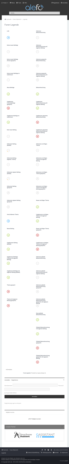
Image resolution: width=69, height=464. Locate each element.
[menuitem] (12, 3)
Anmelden (7, 380)
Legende (3, 453)
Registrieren (14, 380)
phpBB (66, 460)
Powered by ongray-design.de (38, 373)
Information (9, 369)
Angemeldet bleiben (11, 393)
